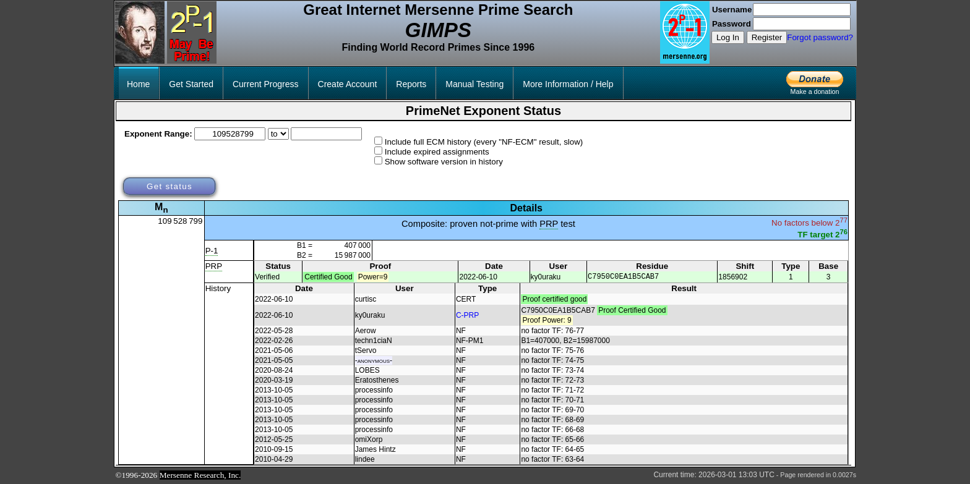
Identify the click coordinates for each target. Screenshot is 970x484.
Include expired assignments (437, 151)
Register (767, 37)
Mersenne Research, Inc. (200, 475)
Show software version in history (444, 161)
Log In (727, 37)
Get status (169, 186)
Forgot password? (820, 37)
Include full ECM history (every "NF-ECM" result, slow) (484, 141)
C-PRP (467, 316)
